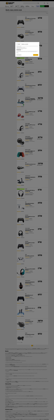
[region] (27, 49)
